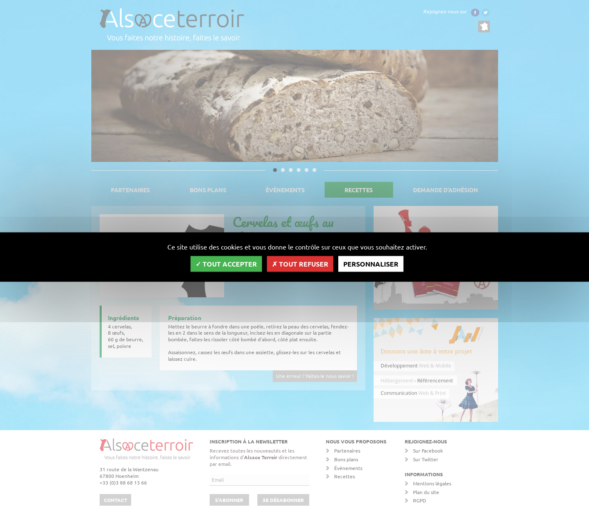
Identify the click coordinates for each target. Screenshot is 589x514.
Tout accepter (226, 263)
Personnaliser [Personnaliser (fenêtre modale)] (370, 263)
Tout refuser (300, 263)
